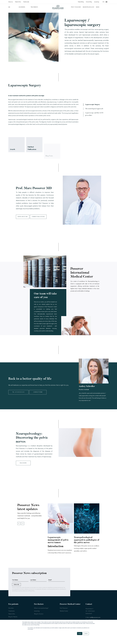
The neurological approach (95, 111)
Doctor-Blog (89, 1)
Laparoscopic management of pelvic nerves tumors (58, 542)
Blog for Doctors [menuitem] (38, 616)
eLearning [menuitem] (36, 613)
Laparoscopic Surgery (93, 106)
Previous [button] (18, 525)
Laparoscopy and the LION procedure (95, 116)
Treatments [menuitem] (34, 8)
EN (106, 1)
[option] (60, 531)
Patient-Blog (81, 1)
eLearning (96, 1)
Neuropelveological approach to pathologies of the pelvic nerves (86, 542)
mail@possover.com (95, 619)
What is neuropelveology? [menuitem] (41, 610)
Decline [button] (86, 633)
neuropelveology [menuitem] (88, 8)
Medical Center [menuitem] (64, 613)
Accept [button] (79, 633)
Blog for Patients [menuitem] (12, 619)
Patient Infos (18, 1)
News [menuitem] (97, 8)
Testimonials (26, 1)
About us (10, 1)
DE (103, 1)
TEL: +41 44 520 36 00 (19, 394)
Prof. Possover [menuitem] (76, 8)
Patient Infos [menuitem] (11, 616)
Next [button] (22, 525)
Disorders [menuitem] (22, 8)
